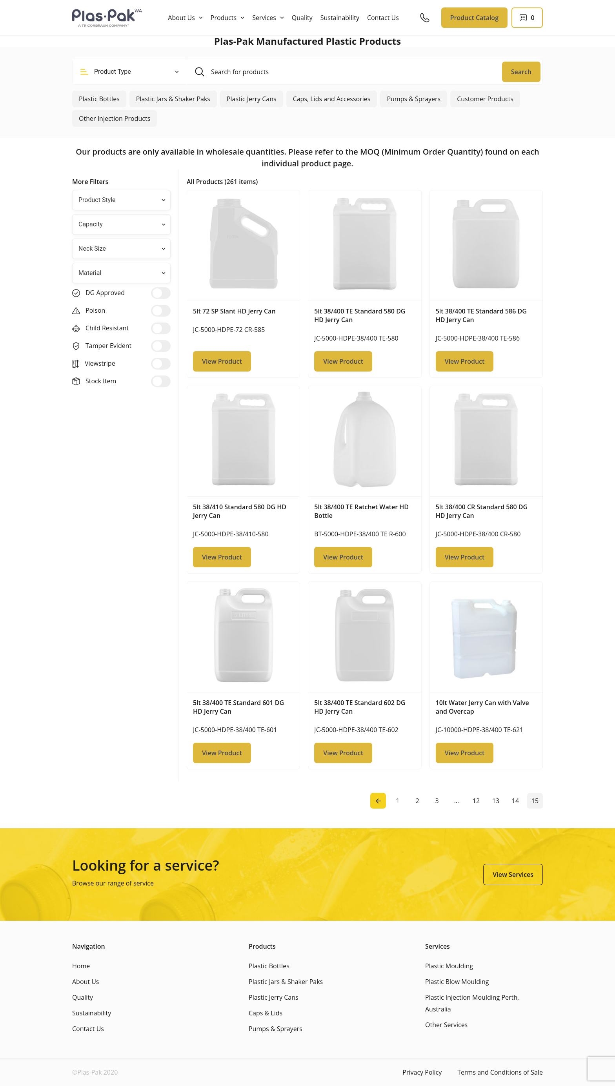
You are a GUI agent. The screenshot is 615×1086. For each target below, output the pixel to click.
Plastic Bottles (99, 99)
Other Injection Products (114, 118)
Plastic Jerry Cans (252, 99)
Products (224, 17)
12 (476, 800)
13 (495, 800)
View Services (513, 874)
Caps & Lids (265, 1013)
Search (521, 71)
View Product (222, 361)
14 (515, 800)
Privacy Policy (422, 1072)
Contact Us (383, 17)
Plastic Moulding (449, 966)
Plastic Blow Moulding (457, 981)
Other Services (446, 1024)
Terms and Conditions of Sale (500, 1072)
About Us (181, 17)
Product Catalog (474, 17)
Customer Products (485, 99)
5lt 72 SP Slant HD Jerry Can (234, 311)
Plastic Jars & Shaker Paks (173, 99)
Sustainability (339, 17)
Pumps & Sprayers (413, 99)
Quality (302, 17)
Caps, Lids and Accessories (332, 99)
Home (81, 966)
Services (264, 17)
